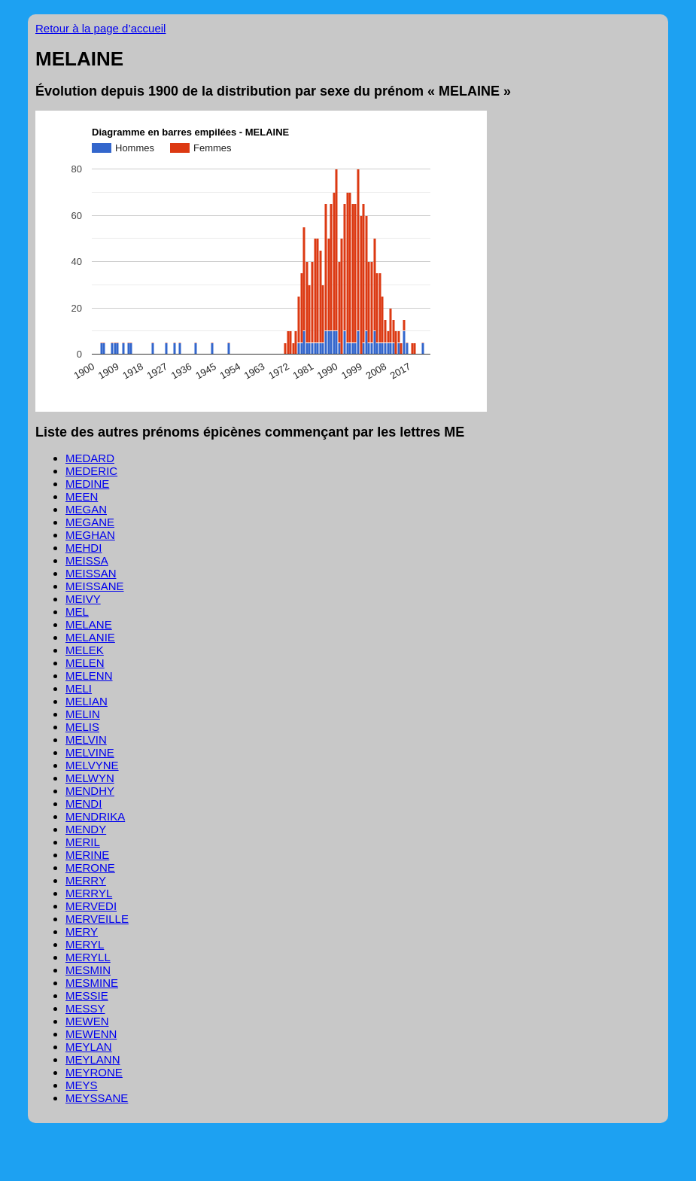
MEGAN (86, 509)
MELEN (85, 662)
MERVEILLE (97, 918)
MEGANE (89, 522)
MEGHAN (90, 534)
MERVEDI (91, 905)
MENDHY (89, 790)
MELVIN (86, 739)
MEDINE (87, 483)
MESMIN (88, 969)
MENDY (85, 829)
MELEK (84, 650)
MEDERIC (91, 470)
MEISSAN (91, 573)
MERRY (85, 880)
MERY (81, 931)
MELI (78, 688)
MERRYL (88, 893)
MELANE (88, 624)
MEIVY (83, 598)
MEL (77, 611)
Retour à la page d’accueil (100, 28)
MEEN (81, 496)
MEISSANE (94, 586)
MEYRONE (94, 1072)
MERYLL (88, 957)
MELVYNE (92, 765)
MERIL (82, 842)
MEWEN (87, 1021)
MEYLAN (88, 1046)
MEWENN (91, 1033)
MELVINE (89, 752)
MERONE (90, 867)
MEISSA (86, 560)
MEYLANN (92, 1059)
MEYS (81, 1085)
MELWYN (89, 778)
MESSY (85, 1008)
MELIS (82, 726)
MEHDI (83, 547)
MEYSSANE (96, 1097)
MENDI (83, 803)
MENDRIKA (95, 816)
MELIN (82, 714)
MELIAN (86, 701)
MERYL (84, 944)
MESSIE (86, 995)
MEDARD (89, 458)
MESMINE (91, 982)
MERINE (87, 854)
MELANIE (90, 637)
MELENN (89, 675)
